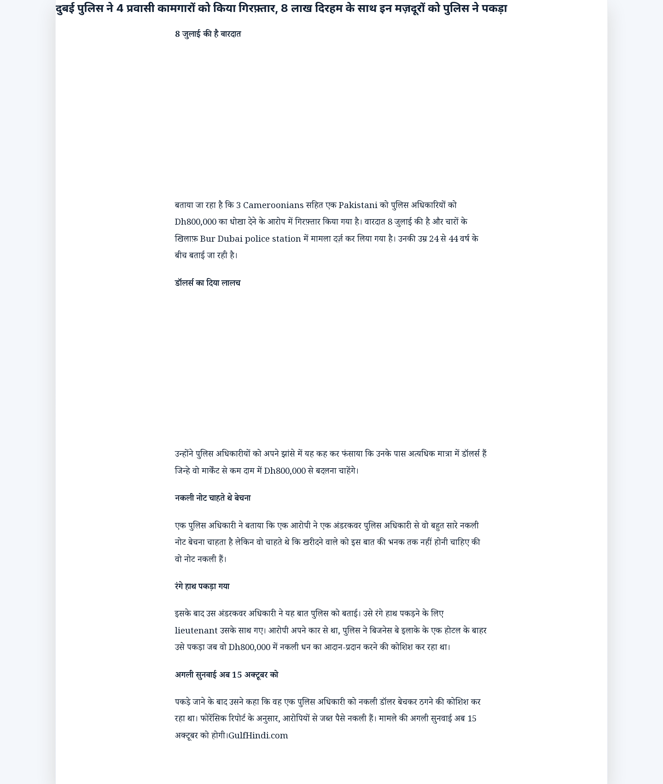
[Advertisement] (322, 112)
